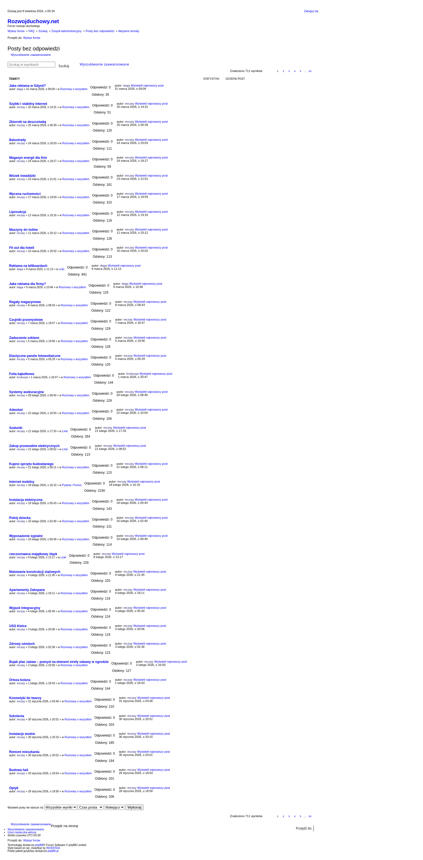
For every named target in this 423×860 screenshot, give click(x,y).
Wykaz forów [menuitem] (16, 31)
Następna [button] (315, 71)
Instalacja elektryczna (25, 500)
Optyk (13, 788)
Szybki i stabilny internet (28, 104)
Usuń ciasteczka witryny (22, 832)
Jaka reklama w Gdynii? (27, 86)
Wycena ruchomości (24, 194)
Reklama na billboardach (28, 266)
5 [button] (300, 71)
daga (20, 89)
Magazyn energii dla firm (28, 158)
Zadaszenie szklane (24, 338)
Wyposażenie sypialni (26, 536)
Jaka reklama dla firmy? (27, 284)
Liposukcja (17, 212)
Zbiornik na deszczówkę (27, 122)
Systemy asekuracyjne (26, 392)
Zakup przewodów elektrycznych (34, 446)
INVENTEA (53, 848)
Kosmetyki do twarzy (25, 698)
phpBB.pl (53, 850)
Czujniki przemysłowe (26, 320)
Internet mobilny (21, 482)
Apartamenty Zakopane (27, 590)
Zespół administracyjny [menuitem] (66, 31)
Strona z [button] (269, 71)
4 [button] (295, 71)
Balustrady (17, 140)
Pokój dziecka (19, 518)
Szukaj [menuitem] (43, 31)
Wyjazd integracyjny (24, 608)
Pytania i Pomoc (71, 485)
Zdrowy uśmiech (22, 644)
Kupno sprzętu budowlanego (31, 464)
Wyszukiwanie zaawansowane (31, 54)
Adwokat (16, 410)
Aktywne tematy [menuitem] (128, 31)
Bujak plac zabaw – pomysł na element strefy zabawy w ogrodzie (59, 662)
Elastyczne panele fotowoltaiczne (34, 356)
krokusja (22, 377)
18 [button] (309, 71)
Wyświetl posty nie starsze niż (42, 807)
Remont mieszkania (24, 752)
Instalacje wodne (22, 734)
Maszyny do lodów (23, 230)
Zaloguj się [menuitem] (311, 11)
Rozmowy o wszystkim (74, 89)
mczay (21, 107)
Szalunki (15, 428)
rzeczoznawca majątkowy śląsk (33, 554)
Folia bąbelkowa (21, 374)
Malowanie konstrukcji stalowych (34, 572)
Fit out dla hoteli (21, 248)
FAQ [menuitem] (32, 31)
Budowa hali (18, 770)
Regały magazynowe (25, 302)
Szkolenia (16, 716)
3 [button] (289, 71)
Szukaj (64, 65)
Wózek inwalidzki (22, 176)
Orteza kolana (19, 680)
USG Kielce (18, 626)
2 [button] (283, 71)
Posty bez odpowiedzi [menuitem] (100, 31)
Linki (61, 269)
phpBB (39, 845)
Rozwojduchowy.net (33, 21)
